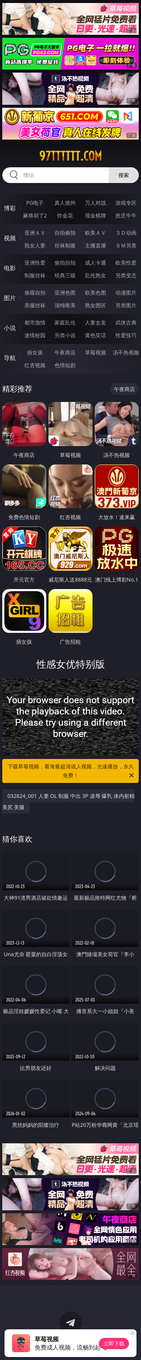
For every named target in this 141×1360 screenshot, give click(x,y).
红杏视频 (34, 365)
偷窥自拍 (34, 292)
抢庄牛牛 (125, 215)
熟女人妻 (34, 245)
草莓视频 (95, 352)
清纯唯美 (65, 305)
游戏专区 (125, 202)
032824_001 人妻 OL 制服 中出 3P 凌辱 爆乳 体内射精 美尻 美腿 (68, 801)
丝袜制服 (65, 245)
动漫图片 (125, 292)
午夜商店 (65, 352)
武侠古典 (125, 322)
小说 (10, 328)
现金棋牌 (95, 215)
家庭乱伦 (65, 322)
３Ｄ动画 (125, 232)
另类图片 (125, 305)
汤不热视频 (126, 352)
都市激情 (34, 322)
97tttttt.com (70, 156)
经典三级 (65, 275)
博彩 (10, 208)
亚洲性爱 (34, 262)
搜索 (123, 175)
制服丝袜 (34, 275)
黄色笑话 (95, 335)
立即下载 (113, 1343)
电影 (10, 268)
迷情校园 (34, 335)
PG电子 (35, 202)
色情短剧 (65, 365)
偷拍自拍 (65, 262)
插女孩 (35, 352)
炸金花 (65, 215)
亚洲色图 (65, 292)
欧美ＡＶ (95, 232)
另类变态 (125, 275)
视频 (10, 238)
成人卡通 (95, 262)
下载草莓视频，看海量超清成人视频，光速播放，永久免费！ (71, 771)
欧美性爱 (125, 262)
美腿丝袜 (34, 305)
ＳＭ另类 (125, 245)
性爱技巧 (125, 335)
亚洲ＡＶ (34, 232)
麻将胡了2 (35, 215)
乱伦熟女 (95, 275)
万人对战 (95, 202)
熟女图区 (95, 305)
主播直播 (95, 245)
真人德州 (65, 202)
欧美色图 (95, 292)
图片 (10, 298)
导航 (10, 358)
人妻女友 (95, 322)
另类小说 (65, 335)
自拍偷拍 (65, 232)
